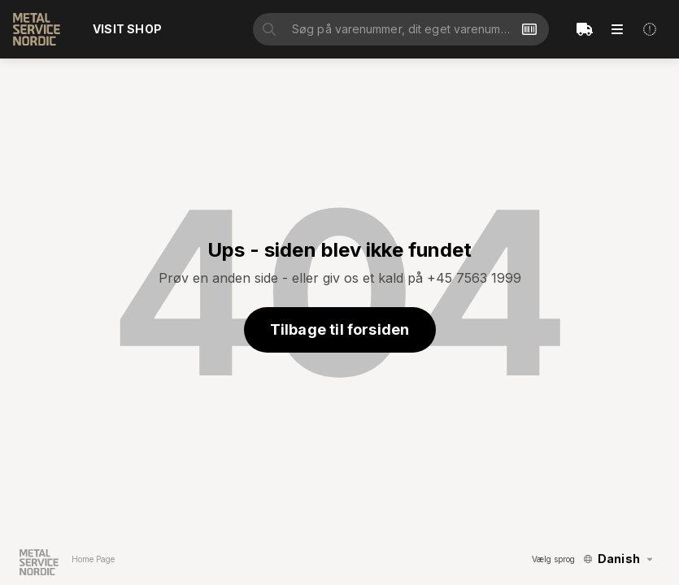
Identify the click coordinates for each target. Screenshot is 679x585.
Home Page (93, 559)
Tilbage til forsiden (340, 329)
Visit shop (127, 29)
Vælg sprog (553, 559)
